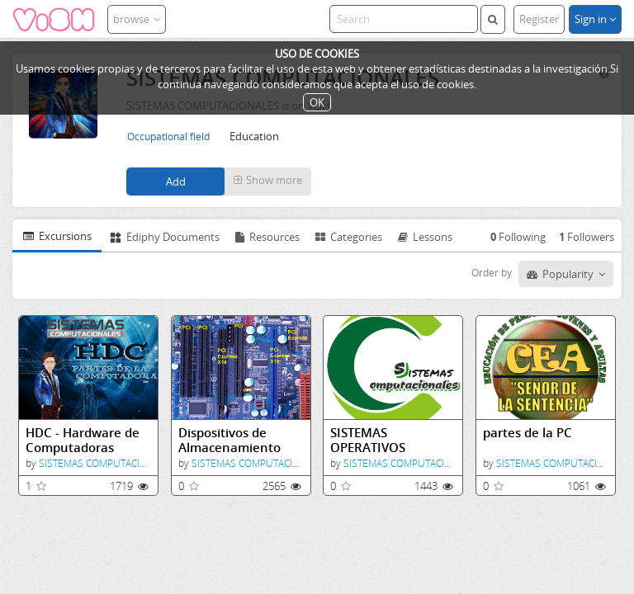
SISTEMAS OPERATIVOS (367, 440)
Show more (268, 179)
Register (539, 19)
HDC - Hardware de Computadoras (83, 440)
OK (317, 102)
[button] (268, 181)
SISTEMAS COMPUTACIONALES (108, 463)
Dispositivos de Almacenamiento (229, 440)
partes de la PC (527, 433)
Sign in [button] (595, 19)
